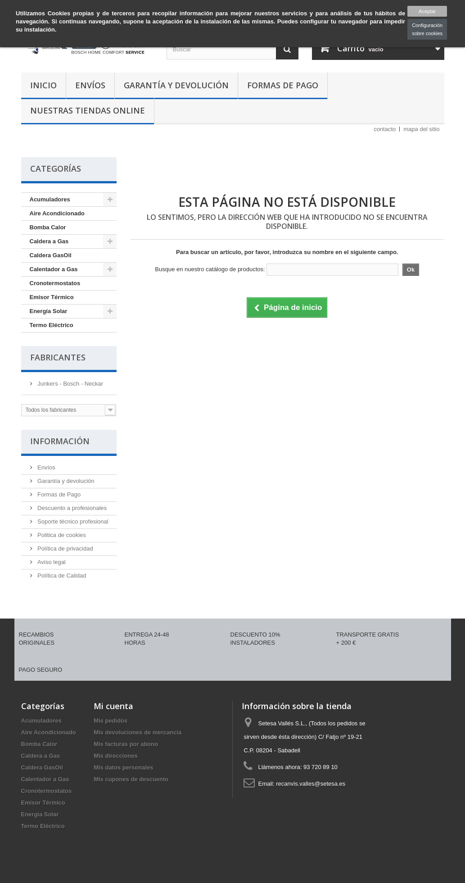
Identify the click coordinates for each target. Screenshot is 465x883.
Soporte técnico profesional (72, 521)
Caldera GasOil (51, 255)
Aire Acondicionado (57, 213)
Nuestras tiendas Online (87, 110)
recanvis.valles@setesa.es (310, 783)
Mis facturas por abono (126, 744)
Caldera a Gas (49, 241)
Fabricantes (58, 357)
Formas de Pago (282, 85)
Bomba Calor (48, 227)
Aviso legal (51, 562)
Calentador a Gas (54, 269)
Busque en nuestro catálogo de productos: (210, 269)
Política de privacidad (64, 548)
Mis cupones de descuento (131, 779)
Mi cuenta (113, 706)
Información (60, 441)
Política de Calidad (61, 575)
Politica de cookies (61, 535)
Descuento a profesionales (71, 508)
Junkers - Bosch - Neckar (70, 383)
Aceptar (427, 11)
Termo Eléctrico (51, 325)
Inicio (43, 85)
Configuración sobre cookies (427, 29)
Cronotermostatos (55, 283)
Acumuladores (50, 199)
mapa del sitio (421, 129)
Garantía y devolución (176, 85)
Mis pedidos (110, 720)
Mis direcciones (116, 755)
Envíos (90, 85)
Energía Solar (49, 311)
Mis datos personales (123, 767)
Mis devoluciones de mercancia (137, 732)
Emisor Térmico (52, 297)
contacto (385, 129)
